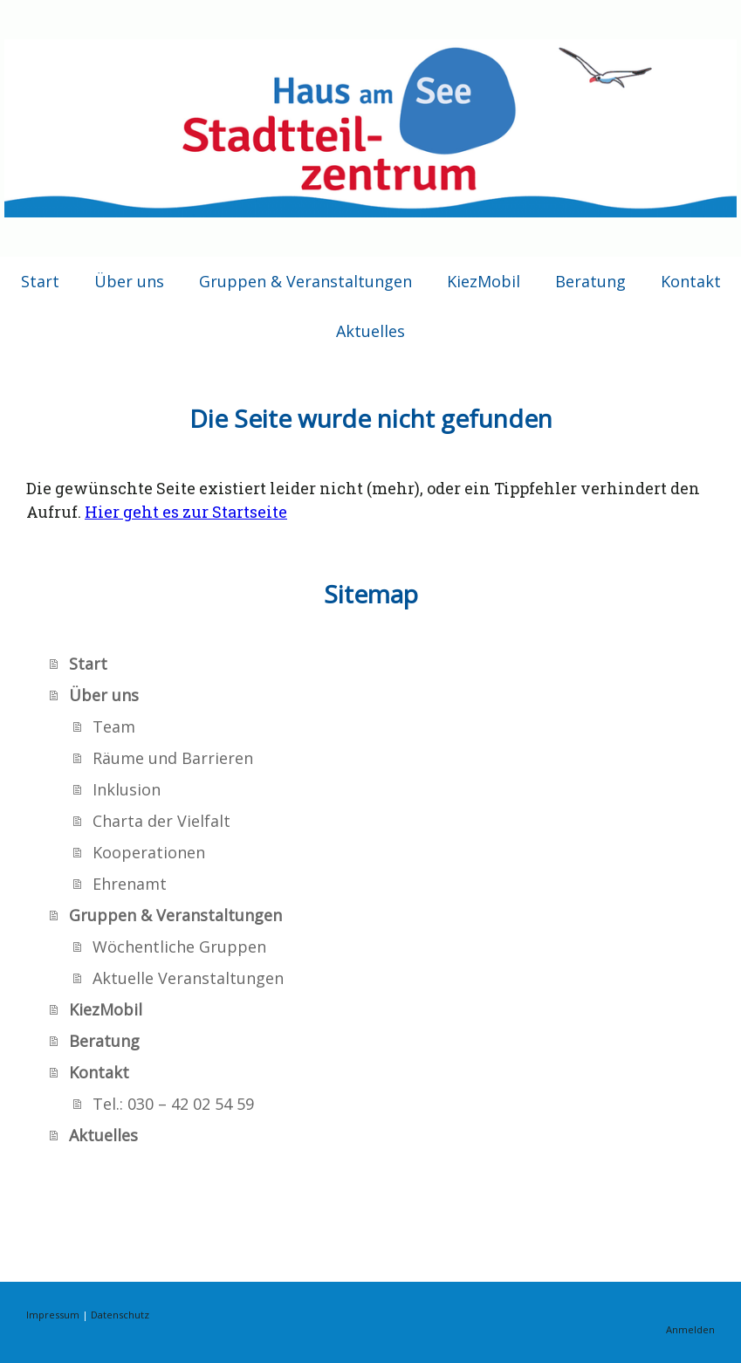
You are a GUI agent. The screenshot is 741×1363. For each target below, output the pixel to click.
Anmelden (690, 1329)
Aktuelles (370, 330)
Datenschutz (120, 1314)
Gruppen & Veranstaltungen (305, 281)
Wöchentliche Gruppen (179, 946)
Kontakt (691, 281)
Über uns (129, 281)
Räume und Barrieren (173, 757)
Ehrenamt (130, 883)
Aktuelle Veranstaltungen (188, 977)
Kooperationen (149, 852)
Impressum (52, 1314)
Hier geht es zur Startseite (186, 511)
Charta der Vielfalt (161, 820)
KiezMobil (483, 281)
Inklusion (127, 789)
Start (40, 281)
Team (114, 726)
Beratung (590, 281)
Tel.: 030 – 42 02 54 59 (173, 1103)
